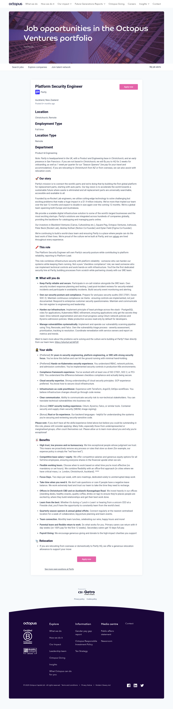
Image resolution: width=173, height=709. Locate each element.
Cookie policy (92, 599)
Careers (132, 3)
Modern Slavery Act (103, 685)
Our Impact (55, 644)
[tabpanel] (86, 354)
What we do (31, 3)
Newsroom (106, 641)
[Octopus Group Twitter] (142, 685)
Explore (54, 624)
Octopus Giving (116, 3)
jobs (18, 67)
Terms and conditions (69, 685)
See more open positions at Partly (59, 569)
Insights (53, 664)
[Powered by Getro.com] (86, 592)
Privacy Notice (86, 685)
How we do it (47, 3)
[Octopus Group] (15, 4)
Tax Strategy (81, 651)
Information (83, 624)
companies (37, 67)
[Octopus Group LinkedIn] (135, 685)
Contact (157, 3)
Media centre (109, 624)
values (116, 236)
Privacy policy (79, 599)
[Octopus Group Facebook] (128, 685)
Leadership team (57, 651)
